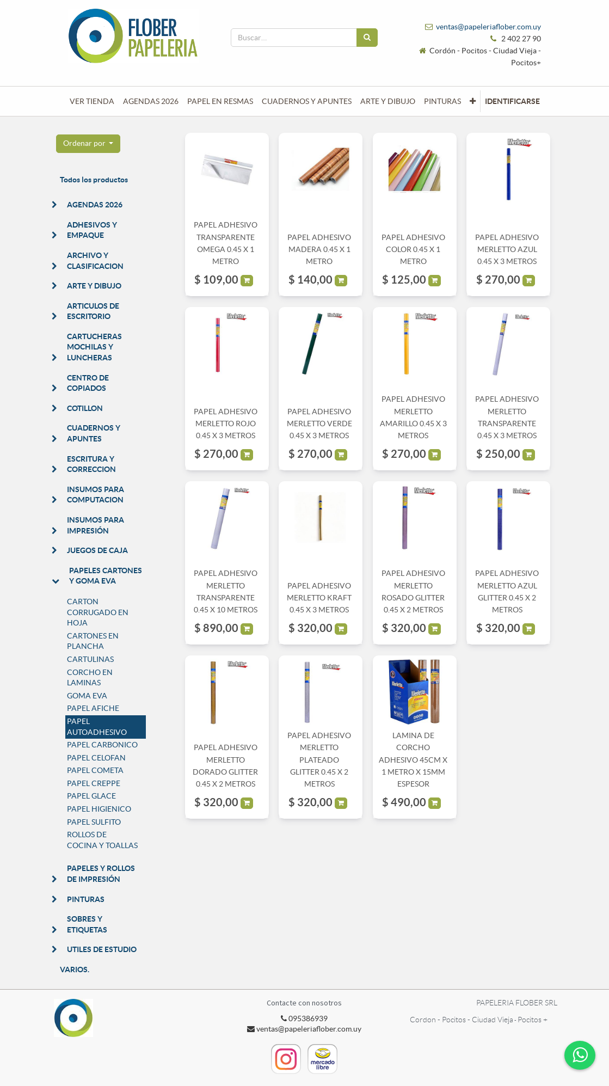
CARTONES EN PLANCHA (93, 641)
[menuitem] (92, 101)
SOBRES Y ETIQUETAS (87, 924)
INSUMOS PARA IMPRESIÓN (95, 525)
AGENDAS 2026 (94, 204)
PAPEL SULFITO (94, 822)
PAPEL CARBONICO (102, 744)
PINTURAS (85, 899)
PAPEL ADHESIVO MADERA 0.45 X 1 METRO (319, 249)
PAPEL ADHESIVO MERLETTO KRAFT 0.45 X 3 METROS (319, 598)
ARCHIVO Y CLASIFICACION (95, 261)
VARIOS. (74, 969)
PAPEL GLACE (91, 796)
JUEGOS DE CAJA (97, 550)
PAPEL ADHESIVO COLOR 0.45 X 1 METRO (413, 249)
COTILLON (85, 408)
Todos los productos (94, 179)
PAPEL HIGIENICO (99, 809)
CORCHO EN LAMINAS (90, 678)
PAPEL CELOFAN (96, 757)
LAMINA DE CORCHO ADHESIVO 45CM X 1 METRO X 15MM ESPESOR (413, 760)
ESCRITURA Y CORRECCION (91, 464)
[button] (472, 101)
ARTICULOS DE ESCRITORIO (93, 311)
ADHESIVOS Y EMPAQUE (92, 230)
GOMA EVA (87, 695)
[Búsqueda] (367, 37)
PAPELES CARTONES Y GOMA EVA (105, 576)
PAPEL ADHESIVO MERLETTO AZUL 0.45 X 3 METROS (507, 249)
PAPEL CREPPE (93, 783)
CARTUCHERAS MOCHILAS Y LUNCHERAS (94, 347)
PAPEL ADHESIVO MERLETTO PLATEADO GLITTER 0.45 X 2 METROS (319, 760)
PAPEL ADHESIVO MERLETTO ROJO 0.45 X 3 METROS (225, 423)
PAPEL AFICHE (93, 708)
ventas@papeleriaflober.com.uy (488, 26)
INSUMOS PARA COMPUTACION (95, 495)
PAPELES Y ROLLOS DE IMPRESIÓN (101, 873)
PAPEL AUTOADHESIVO (97, 727)
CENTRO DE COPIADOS (88, 383)
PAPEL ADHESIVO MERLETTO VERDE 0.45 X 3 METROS (319, 423)
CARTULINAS (90, 659)
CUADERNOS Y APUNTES (93, 433)
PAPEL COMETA (95, 770)
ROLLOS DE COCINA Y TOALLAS (102, 840)
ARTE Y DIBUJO (94, 285)
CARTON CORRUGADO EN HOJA (97, 612)
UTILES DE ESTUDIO (102, 949)
